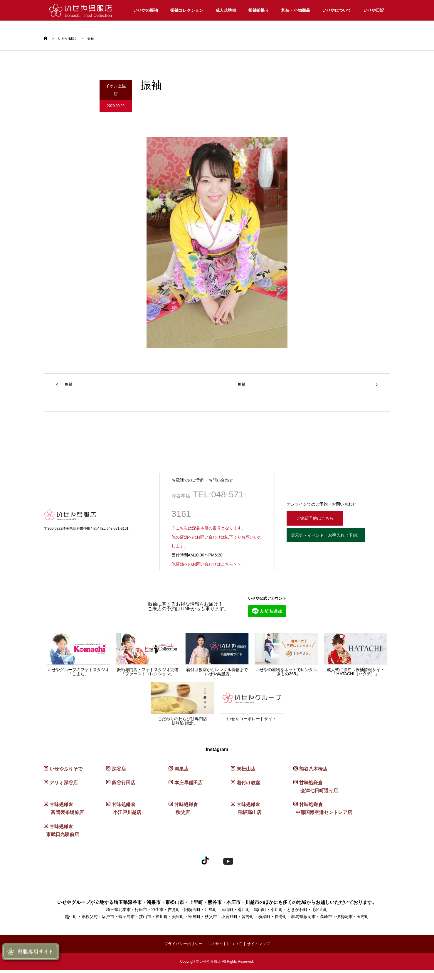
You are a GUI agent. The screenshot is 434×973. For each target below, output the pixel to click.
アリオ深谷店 (64, 785)
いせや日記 (374, 10)
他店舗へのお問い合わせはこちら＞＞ (206, 567)
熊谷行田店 (123, 785)
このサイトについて (225, 946)
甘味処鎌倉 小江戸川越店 (123, 811)
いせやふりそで (66, 771)
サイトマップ (261, 946)
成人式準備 (226, 10)
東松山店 (246, 771)
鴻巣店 (181, 771)
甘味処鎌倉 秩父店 (183, 811)
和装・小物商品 (295, 10)
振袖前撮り (258, 10)
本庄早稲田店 (188, 785)
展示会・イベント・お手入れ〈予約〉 (336, 540)
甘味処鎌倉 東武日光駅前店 (61, 833)
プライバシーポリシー (180, 946)
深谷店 (119, 771)
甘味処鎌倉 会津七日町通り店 (315, 789)
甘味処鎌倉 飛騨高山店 (246, 811)
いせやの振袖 (145, 10)
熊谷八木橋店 (313, 771)
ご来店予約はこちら (319, 520)
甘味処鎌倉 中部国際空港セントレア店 (322, 811)
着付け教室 (248, 785)
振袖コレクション (186, 10)
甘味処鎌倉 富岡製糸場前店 (64, 811)
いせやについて (336, 10)
